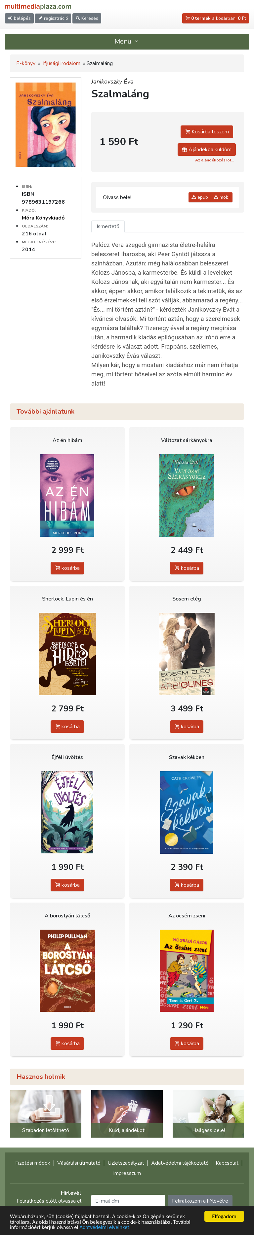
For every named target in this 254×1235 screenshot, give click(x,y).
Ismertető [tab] (108, 226)
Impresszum (127, 1173)
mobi (222, 197)
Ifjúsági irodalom (61, 63)
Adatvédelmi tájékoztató (180, 1163)
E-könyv (25, 63)
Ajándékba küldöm (207, 149)
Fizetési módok (32, 1163)
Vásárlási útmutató (79, 1163)
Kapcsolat (227, 1163)
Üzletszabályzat (125, 1163)
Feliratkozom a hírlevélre (200, 1201)
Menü (127, 41)
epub (199, 197)
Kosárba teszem (207, 131)
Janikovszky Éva (112, 82)
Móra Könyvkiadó (43, 218)
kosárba (67, 568)
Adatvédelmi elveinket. (107, 1227)
